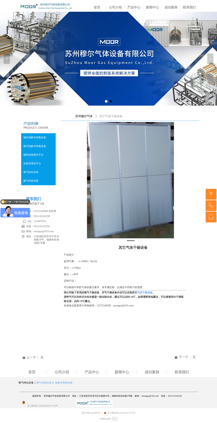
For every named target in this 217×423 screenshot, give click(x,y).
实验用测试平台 (32, 163)
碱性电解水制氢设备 (34, 137)
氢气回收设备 (44, 382)
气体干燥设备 (144, 292)
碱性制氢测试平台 (33, 154)
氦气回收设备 (31, 180)
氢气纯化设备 (31, 172)
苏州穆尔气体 (84, 116)
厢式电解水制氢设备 (34, 146)
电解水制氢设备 (64, 382)
